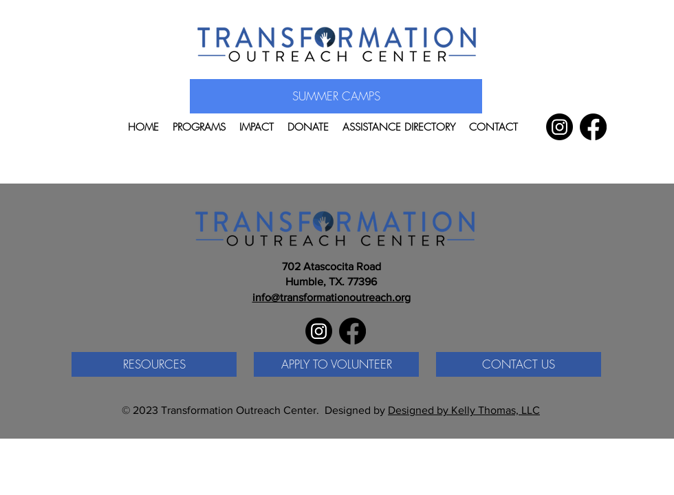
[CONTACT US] (518, 364)
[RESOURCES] (154, 364)
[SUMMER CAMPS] (336, 96)
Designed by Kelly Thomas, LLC (464, 410)
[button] (199, 127)
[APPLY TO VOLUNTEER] (336, 364)
